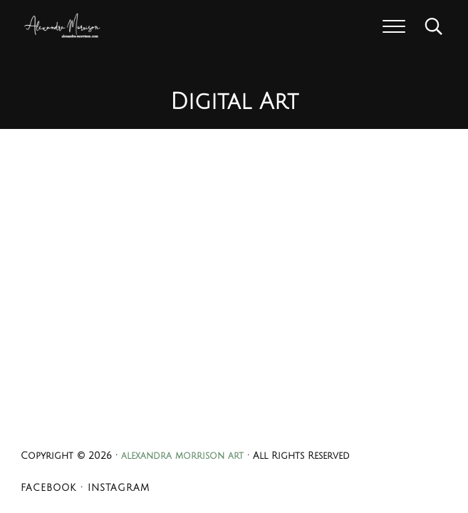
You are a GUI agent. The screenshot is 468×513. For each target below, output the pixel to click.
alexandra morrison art (182, 455)
